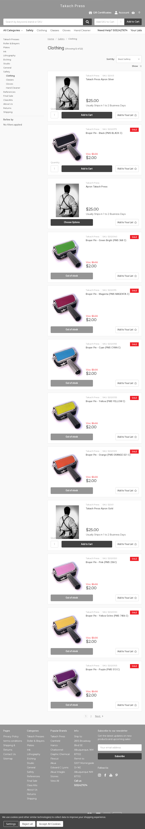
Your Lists (136, 30)
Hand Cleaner (82, 30)
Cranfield (55, 740)
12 (141, 66)
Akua (53, 763)
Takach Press (57, 736)
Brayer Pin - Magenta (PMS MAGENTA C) (107, 294)
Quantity (55, 108)
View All (54, 780)
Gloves (66, 30)
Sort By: (111, 59)
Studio (6, 63)
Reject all (27, 824)
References (9, 92)
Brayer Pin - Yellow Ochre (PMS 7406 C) (107, 615)
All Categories (13, 30)
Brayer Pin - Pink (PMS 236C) (101, 562)
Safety (29, 30)
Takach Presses (11, 39)
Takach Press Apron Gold (99, 508)
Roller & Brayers (11, 43)
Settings (11, 824)
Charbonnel (56, 749)
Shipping (7, 112)
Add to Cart (133, 21)
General (7, 67)
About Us (8, 104)
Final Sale (8, 96)
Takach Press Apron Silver (100, 79)
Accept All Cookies (50, 824)
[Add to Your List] (127, 115)
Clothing (42, 30)
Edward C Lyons (59, 767)
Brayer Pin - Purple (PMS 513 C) (103, 669)
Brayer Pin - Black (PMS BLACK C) (104, 133)
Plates (6, 47)
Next (99, 716)
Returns (7, 108)
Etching (7, 59)
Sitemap (8, 758)
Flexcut (54, 758)
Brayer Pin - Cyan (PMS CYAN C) (103, 347)
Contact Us (9, 754)
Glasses (54, 30)
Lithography (9, 55)
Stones (54, 776)
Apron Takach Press (97, 186)
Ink (4, 51)
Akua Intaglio (57, 772)
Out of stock (72, 276)
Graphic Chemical (60, 754)
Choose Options (72, 222)
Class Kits (8, 100)
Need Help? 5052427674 (112, 30)
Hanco (54, 745)
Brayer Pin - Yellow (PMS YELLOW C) (105, 401)
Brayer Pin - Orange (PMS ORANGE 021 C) (108, 454)
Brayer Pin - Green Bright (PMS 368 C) (106, 240)
